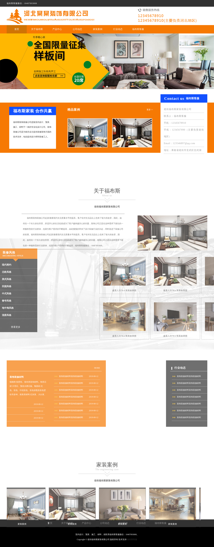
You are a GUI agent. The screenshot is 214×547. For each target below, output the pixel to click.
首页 (16, 29)
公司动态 (77, 29)
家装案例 (97, 29)
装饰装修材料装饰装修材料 (19, 376)
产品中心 (57, 29)
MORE (45, 368)
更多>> (150, 112)
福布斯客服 (138, 29)
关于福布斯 (37, 29)
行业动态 (118, 29)
